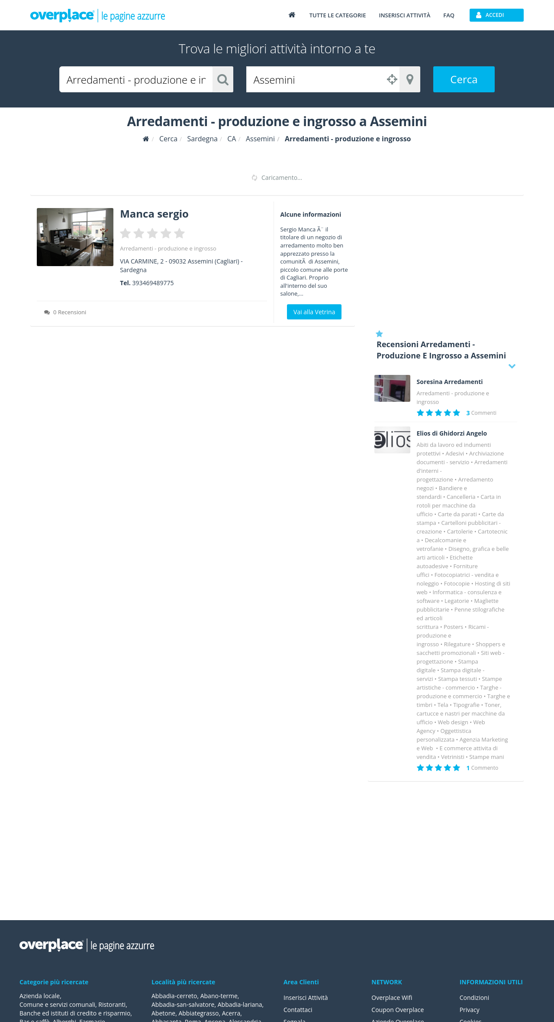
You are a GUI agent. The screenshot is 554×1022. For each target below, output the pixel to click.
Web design (453, 722)
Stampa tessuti (457, 679)
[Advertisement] (446, 262)
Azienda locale (39, 996)
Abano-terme (219, 996)
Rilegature (457, 644)
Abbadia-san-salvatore (182, 1004)
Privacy (470, 1010)
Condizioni (475, 997)
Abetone (163, 1013)
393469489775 (153, 283)
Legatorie (456, 601)
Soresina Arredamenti (450, 382)
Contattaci (297, 1010)
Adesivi (455, 453)
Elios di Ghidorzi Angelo (452, 433)
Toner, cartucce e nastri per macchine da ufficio (461, 713)
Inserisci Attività (305, 997)
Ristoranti (112, 1004)
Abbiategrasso (198, 1013)
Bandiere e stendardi (442, 492)
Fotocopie (457, 583)
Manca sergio (154, 213)
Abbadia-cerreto (174, 996)
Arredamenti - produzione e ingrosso (168, 248)
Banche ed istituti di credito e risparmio (74, 1013)
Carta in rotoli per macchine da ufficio (459, 505)
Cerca (463, 79)
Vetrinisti (452, 757)
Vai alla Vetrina (314, 312)
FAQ (448, 15)
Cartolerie (460, 531)
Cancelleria (461, 497)
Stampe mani (486, 757)
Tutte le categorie (337, 15)
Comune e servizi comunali (57, 1004)
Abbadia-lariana (240, 1004)
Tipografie (466, 705)
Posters (453, 627)
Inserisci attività (404, 15)
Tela (443, 705)
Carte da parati (457, 514)
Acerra (231, 1013)
